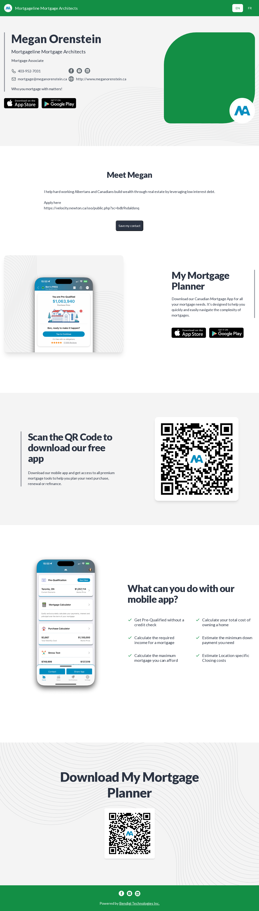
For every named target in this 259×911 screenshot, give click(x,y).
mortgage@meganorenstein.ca (42, 79)
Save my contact (129, 226)
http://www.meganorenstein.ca (101, 79)
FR (250, 8)
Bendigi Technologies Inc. (139, 903)
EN (238, 8)
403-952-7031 (29, 71)
